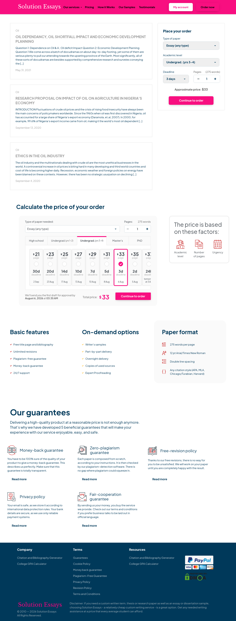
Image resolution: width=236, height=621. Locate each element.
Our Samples (127, 7)
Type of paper (171, 38)
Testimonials (147, 7)
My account (181, 7)
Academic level (172, 55)
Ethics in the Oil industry (40, 156)
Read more (19, 479)
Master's (114, 239)
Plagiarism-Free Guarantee (90, 575)
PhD (135, 239)
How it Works (106, 7)
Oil (17, 30)
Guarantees (80, 557)
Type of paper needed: (39, 221)
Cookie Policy (81, 563)
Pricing (89, 7)
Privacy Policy (81, 581)
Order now (207, 7)
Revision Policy (82, 587)
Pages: (128, 221)
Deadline (168, 71)
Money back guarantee (87, 569)
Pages (197, 71)
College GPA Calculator (32, 563)
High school (34, 239)
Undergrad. (60, 239)
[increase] (215, 79)
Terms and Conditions (86, 593)
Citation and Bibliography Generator (39, 557)
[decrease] (198, 79)
